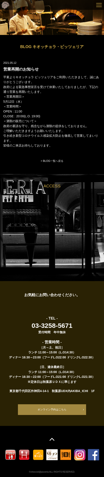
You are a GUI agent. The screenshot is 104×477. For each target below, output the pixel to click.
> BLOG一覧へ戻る (52, 160)
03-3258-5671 (52, 325)
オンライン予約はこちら (52, 409)
